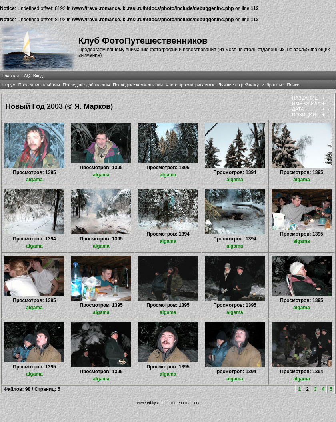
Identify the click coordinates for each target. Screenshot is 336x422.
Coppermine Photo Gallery (178, 403)
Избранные (273, 84)
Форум (9, 84)
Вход (38, 75)
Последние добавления (86, 84)
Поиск (293, 84)
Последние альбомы (39, 84)
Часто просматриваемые (191, 84)
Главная (10, 75)
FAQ (26, 75)
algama (34, 179)
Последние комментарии (138, 84)
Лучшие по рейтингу (238, 84)
